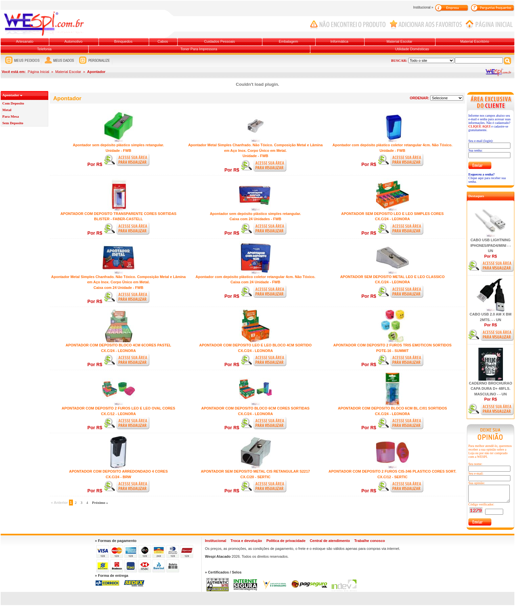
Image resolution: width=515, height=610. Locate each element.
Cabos (162, 41)
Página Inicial (38, 72)
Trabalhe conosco (369, 541)
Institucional (215, 541)
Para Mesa (10, 116)
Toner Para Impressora (198, 49)
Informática (339, 41)
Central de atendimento (330, 541)
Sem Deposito (12, 123)
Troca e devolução (246, 541)
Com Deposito (13, 103)
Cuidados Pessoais (219, 41)
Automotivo (73, 41)
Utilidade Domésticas (412, 49)
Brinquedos (123, 41)
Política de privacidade (285, 541)
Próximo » (100, 502)
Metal (6, 110)
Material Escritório (474, 41)
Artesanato (24, 41)
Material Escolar (400, 41)
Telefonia (44, 49)
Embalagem (288, 41)
